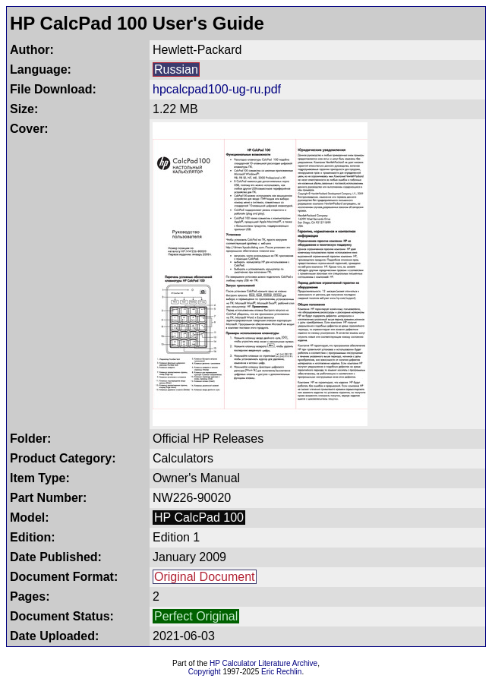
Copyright (204, 671)
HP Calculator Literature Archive (263, 663)
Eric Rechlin (281, 671)
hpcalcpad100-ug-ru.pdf (217, 89)
